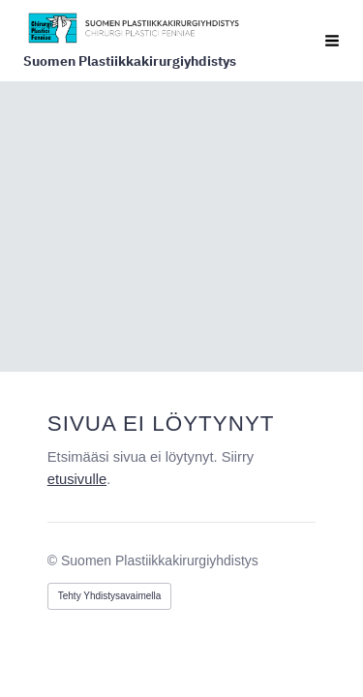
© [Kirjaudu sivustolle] (54, 559)
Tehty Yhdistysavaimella (110, 595)
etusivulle (76, 479)
